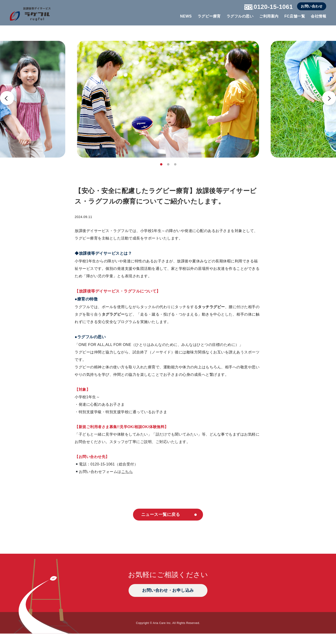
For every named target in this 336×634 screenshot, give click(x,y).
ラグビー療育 (209, 16)
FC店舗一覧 (294, 16)
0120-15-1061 (268, 6)
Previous (7, 98)
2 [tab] (168, 164)
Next (329, 98)
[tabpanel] (168, 99)
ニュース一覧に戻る (160, 514)
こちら (127, 472)
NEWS (186, 16)
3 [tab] (175, 164)
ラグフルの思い (240, 16)
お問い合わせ (311, 6)
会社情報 (318, 16)
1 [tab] (161, 164)
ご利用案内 (269, 16)
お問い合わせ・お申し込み (168, 590)
